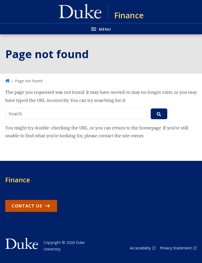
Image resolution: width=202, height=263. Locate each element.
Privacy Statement (176, 247)
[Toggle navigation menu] (101, 28)
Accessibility (140, 247)
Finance (17, 179)
